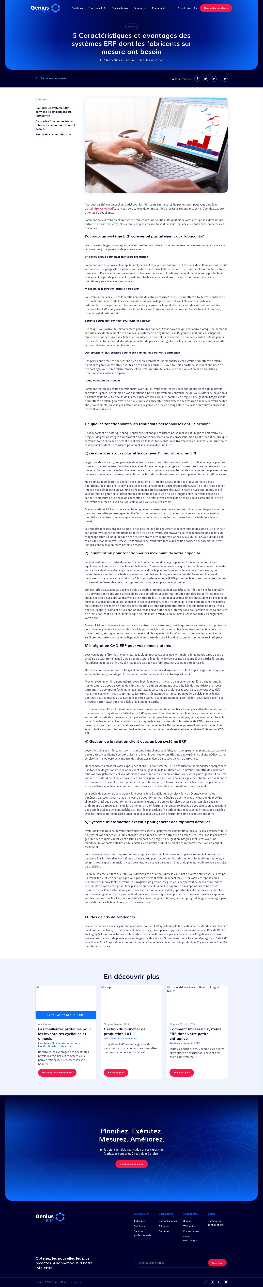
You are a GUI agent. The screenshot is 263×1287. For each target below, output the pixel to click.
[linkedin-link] (219, 1282)
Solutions (77, 8)
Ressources (140, 8)
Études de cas (120, 8)
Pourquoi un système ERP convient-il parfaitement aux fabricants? (54, 111)
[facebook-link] (206, 1282)
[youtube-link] (226, 1282)
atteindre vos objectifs (101, 208)
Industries (139, 1220)
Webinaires (189, 1226)
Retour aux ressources (53, 78)
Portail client (185, 8)
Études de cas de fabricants (54, 134)
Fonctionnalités (97, 8)
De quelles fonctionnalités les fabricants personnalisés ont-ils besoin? (56, 125)
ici (150, 930)
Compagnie (158, 8)
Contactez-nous (168, 1220)
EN (195, 8)
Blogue (187, 1220)
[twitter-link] (212, 1282)
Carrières (164, 1231)
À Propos (164, 1226)
